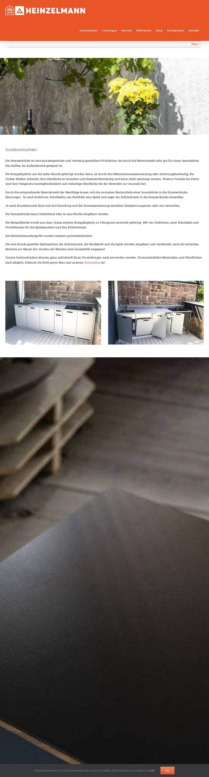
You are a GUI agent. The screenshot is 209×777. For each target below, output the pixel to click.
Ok (167, 770)
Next (194, 44)
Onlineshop (92, 262)
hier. (152, 770)
